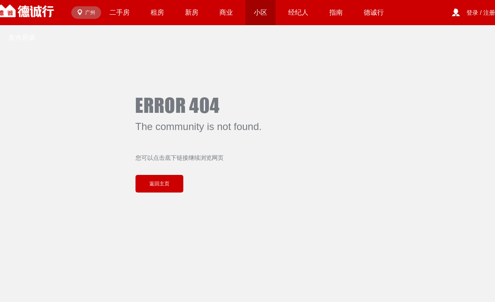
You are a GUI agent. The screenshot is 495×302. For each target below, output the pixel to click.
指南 (336, 12)
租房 (157, 12)
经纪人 (298, 12)
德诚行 (374, 12)
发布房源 (21, 37)
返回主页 (159, 184)
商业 (226, 12)
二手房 (119, 12)
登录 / (474, 12)
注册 (489, 12)
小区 (260, 12)
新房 (191, 12)
